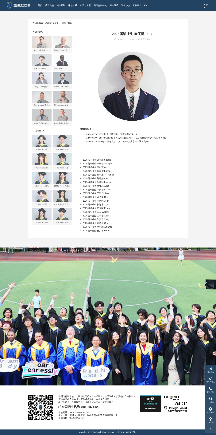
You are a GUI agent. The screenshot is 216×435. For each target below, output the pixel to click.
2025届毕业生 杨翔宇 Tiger (96, 204)
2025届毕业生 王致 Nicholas (96, 193)
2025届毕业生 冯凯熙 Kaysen (97, 182)
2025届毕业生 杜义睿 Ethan (96, 230)
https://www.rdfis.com (79, 412)
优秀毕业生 (67, 23)
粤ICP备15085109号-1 (127, 432)
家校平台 (137, 5)
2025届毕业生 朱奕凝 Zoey (96, 219)
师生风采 (114, 5)
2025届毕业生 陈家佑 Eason (96, 171)
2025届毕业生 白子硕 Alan (96, 216)
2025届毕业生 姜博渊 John (96, 201)
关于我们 (49, 5)
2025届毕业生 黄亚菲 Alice (96, 186)
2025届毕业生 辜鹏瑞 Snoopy (97, 163)
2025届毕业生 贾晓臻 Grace (96, 223)
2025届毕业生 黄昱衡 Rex (95, 197)
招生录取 (61, 5)
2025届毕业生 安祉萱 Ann (95, 167)
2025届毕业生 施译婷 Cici (95, 178)
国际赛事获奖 (100, 5)
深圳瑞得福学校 (51, 23)
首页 (40, 5)
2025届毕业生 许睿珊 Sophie (97, 160)
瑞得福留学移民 (77, 418)
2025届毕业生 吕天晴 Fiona (96, 208)
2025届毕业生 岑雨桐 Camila (97, 189)
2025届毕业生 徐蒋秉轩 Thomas (98, 175)
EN (145, 5)
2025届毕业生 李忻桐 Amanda (97, 227)
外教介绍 (37, 32)
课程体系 (72, 5)
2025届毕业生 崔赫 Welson (96, 212)
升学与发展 (85, 5)
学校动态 (125, 5)
